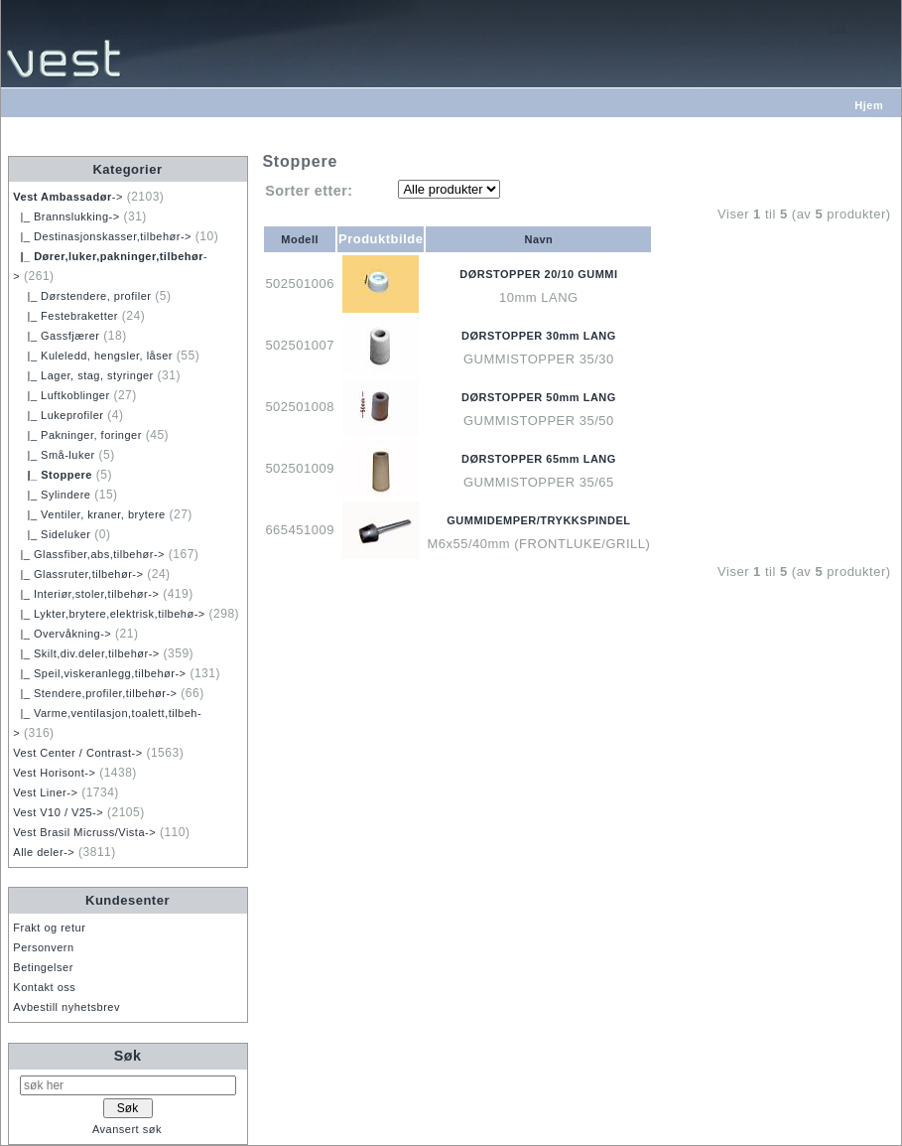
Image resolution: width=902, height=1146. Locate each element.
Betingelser (43, 967)
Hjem (868, 105)
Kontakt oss (44, 987)
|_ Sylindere (51, 495)
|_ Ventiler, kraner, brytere (89, 514)
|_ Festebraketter (65, 316)
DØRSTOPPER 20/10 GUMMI (538, 274)
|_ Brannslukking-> (66, 216)
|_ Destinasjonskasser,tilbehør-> (102, 236)
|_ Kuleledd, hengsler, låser (93, 355)
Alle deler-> (43, 852)
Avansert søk (127, 1129)
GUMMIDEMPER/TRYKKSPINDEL (538, 520)
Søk (128, 1056)
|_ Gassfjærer (56, 336)
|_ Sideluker (51, 534)
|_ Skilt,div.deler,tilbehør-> (86, 653)
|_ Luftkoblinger (61, 395)
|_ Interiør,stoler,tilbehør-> (86, 594)
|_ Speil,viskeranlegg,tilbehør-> (99, 673)
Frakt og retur (49, 927)
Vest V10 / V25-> (58, 812)
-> (68, 197)
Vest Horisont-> (54, 773)
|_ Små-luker (53, 455)
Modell (300, 239)
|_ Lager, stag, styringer (83, 375)
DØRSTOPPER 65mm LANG (538, 459)
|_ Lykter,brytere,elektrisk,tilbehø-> (108, 614)
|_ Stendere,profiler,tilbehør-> (95, 693)
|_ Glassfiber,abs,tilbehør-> (89, 554)
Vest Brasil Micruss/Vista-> (84, 832)
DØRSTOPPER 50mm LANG (538, 397)
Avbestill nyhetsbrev (66, 1007)
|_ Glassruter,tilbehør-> (78, 574)
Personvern (43, 947)
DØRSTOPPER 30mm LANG (538, 336)
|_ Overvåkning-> (62, 634)
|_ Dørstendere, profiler (82, 296)
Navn (538, 239)
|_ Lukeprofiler (58, 415)
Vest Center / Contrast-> (77, 753)
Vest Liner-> (45, 792)
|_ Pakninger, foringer (77, 435)
